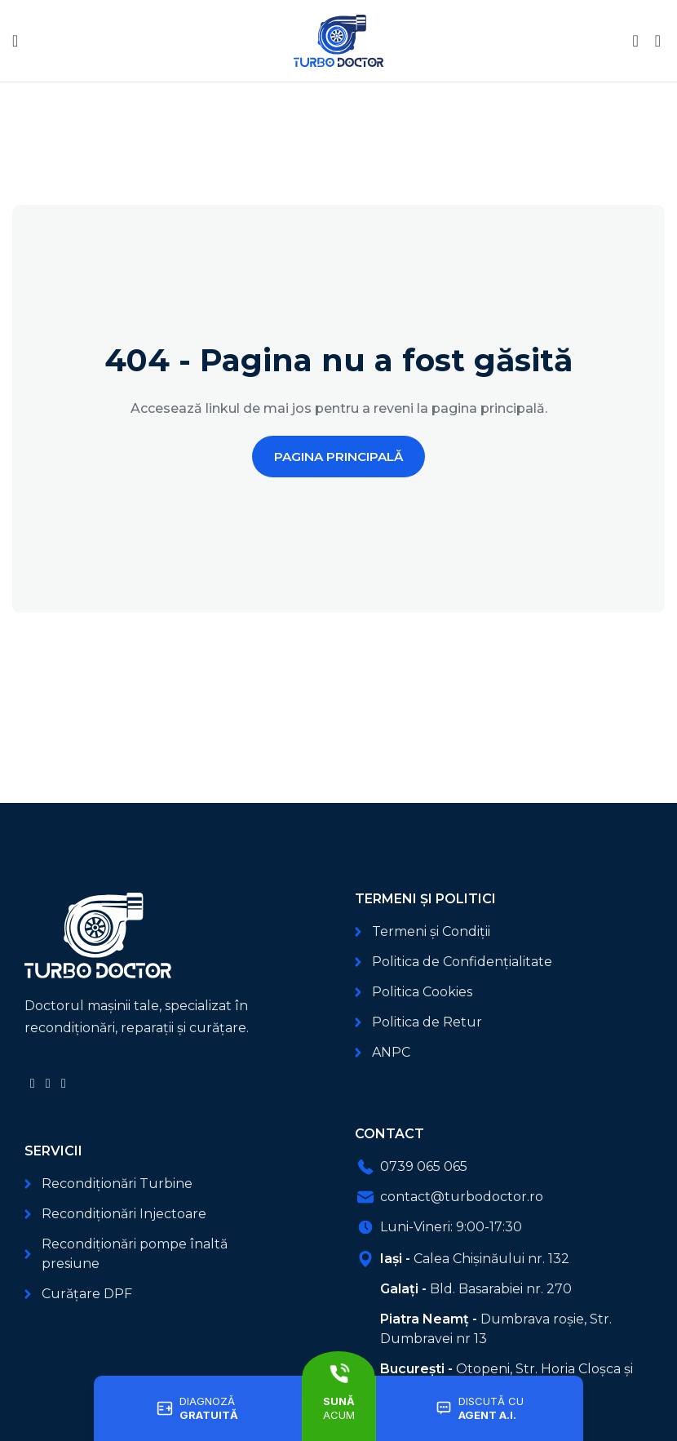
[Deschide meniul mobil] (15, 40)
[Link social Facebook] (32, 1083)
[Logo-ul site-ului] (338, 40)
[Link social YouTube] (47, 1083)
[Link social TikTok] (63, 1083)
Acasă (30, 149)
